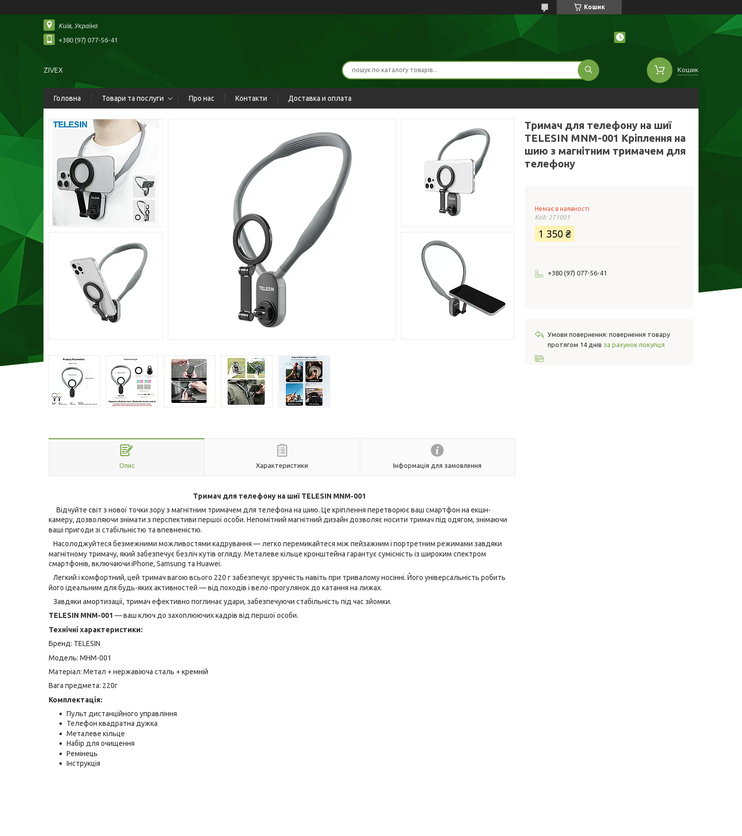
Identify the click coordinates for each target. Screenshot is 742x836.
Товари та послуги (133, 98)
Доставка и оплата (320, 98)
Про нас (201, 98)
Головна (67, 98)
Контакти (251, 98)
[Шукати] (588, 70)
